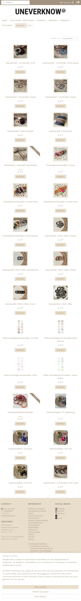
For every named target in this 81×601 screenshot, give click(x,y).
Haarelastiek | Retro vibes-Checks (60, 236)
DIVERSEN (21, 25)
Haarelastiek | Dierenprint (60, 131)
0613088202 (8, 511)
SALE (31, 25)
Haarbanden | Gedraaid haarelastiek (20, 165)
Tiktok (60, 518)
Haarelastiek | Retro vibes (60, 304)
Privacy (30, 525)
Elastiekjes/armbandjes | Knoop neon (61, 202)
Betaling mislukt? (34, 532)
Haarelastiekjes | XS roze (60, 449)
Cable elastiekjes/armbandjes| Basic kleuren (60, 339)
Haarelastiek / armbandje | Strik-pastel (61, 63)
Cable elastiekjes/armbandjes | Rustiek (20, 338)
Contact (31, 534)
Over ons (31, 536)
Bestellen (20, 72)
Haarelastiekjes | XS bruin (20, 483)
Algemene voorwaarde (36, 508)
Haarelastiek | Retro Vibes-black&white (20, 270)
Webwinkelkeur (33, 527)
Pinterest (61, 511)
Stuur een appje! (8, 508)
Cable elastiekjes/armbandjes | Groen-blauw (60, 376)
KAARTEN (42, 20)
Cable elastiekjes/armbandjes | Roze (20, 375)
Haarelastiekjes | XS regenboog (61, 412)
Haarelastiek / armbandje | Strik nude (60, 483)
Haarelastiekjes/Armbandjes (20, 412)
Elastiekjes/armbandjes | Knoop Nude (20, 202)
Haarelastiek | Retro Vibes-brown (20, 304)
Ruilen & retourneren (35, 515)
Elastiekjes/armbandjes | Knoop (60, 165)
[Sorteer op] (69, 38)
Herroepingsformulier (35, 522)
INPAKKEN (54, 20)
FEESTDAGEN (29, 20)
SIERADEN (65, 20)
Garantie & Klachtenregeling (38, 520)
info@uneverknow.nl (8, 515)
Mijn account (67, 2)
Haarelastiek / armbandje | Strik (20, 63)
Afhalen (31, 513)
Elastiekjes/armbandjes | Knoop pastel (20, 236)
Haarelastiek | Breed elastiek (20, 131)
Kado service (33, 529)
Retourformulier (33, 518)
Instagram (61, 508)
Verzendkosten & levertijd (37, 511)
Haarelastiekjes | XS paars (20, 449)
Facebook (61, 513)
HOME (4, 20)
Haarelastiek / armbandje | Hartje (20, 97)
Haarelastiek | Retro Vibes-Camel (60, 270)
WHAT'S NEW (15, 20)
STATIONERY (8, 25)
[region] (27, 584)
